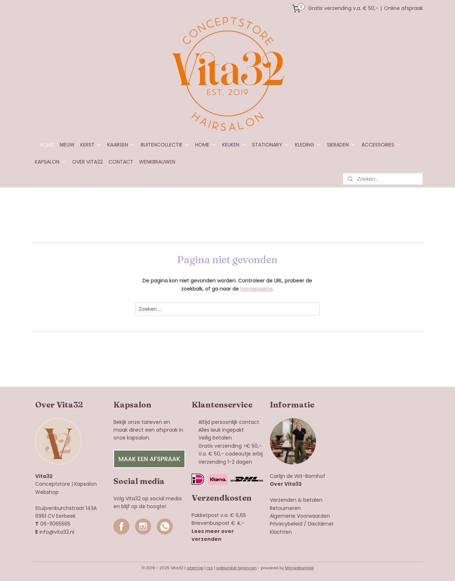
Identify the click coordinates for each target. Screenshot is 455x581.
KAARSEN (121, 144)
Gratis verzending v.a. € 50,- (343, 8)
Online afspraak (403, 8)
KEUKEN (234, 144)
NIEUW (67, 144)
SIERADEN (341, 144)
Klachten (281, 531)
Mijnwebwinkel (299, 568)
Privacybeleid (286, 523)
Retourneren (285, 508)
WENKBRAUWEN (157, 161)
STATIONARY (270, 144)
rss (210, 568)
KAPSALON (50, 161)
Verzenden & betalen (296, 499)
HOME (47, 144)
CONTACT (120, 161)
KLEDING (308, 144)
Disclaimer (321, 523)
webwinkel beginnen (236, 568)
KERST (91, 144)
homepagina (256, 288)
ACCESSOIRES (381, 144)
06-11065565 (55, 523)
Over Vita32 (286, 483)
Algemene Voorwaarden (300, 515)
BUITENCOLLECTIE (165, 144)
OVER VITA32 (87, 161)
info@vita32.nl (56, 531)
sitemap (195, 568)
